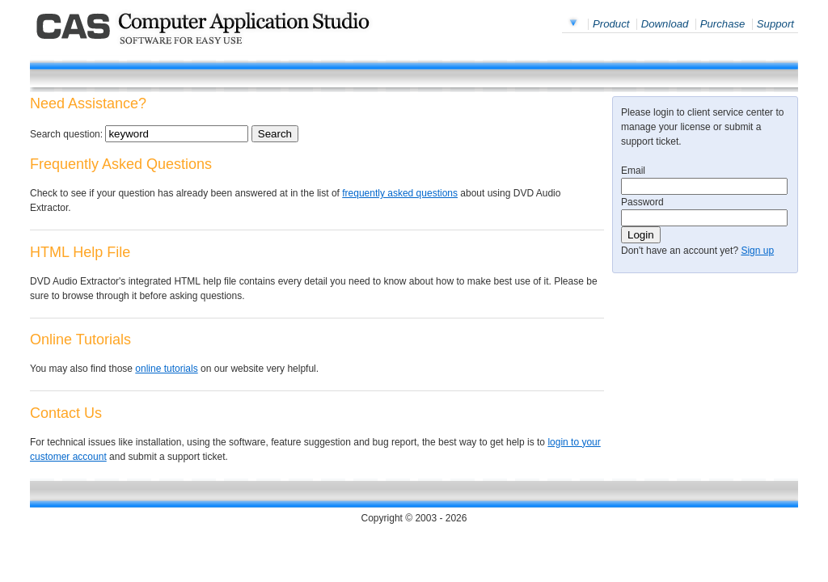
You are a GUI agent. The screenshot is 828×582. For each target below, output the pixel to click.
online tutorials (166, 368)
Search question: (66, 134)
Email (633, 170)
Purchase (723, 24)
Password (642, 202)
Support (775, 24)
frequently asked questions (400, 193)
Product (611, 24)
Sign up (757, 250)
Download (665, 24)
